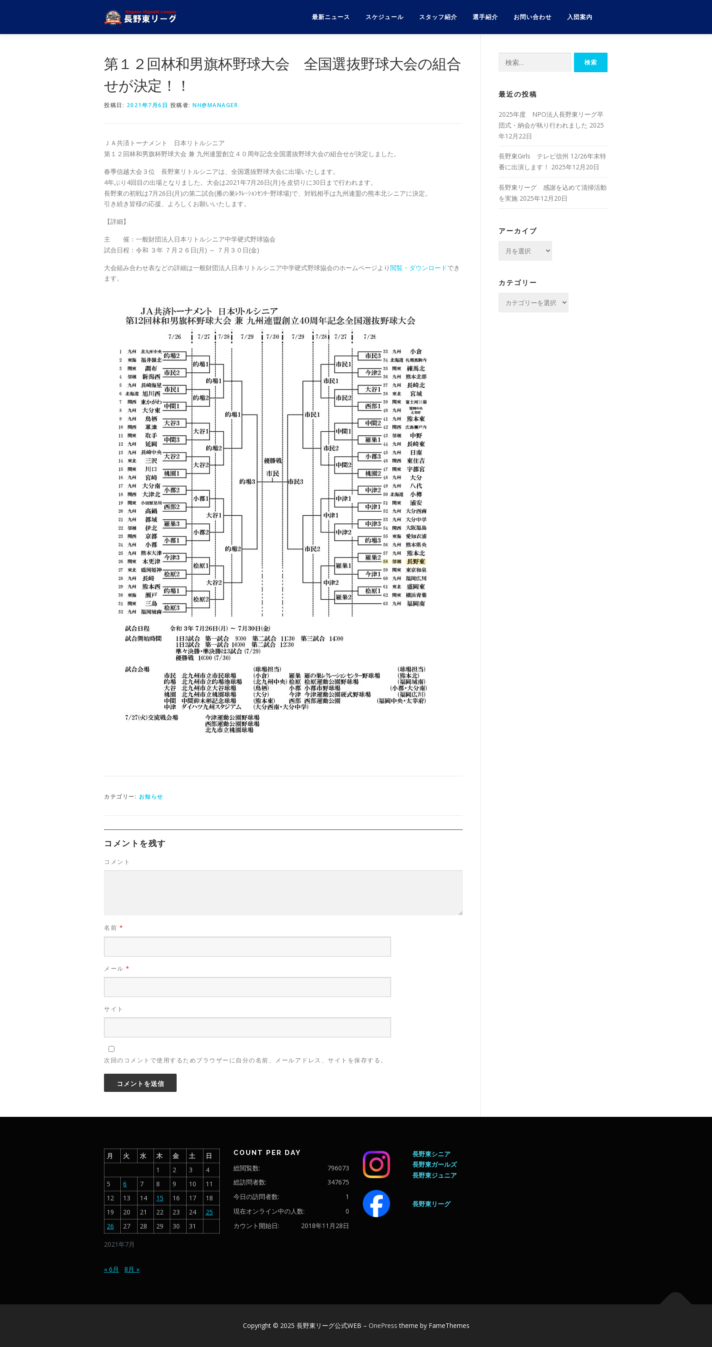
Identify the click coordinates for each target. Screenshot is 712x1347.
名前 (113, 927)
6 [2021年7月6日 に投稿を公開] (125, 1183)
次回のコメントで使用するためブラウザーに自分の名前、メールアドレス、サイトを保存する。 (245, 1060)
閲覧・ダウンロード (418, 267)
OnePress (383, 1325)
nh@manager (215, 105)
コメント (117, 862)
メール (117, 968)
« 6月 (111, 1269)
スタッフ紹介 (438, 17)
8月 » (131, 1269)
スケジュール (385, 17)
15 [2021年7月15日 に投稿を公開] (159, 1198)
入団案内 (580, 17)
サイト (114, 1009)
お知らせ (151, 796)
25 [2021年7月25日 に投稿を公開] (209, 1212)
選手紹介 (485, 17)
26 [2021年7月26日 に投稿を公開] (110, 1226)
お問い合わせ (533, 17)
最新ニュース (331, 17)
